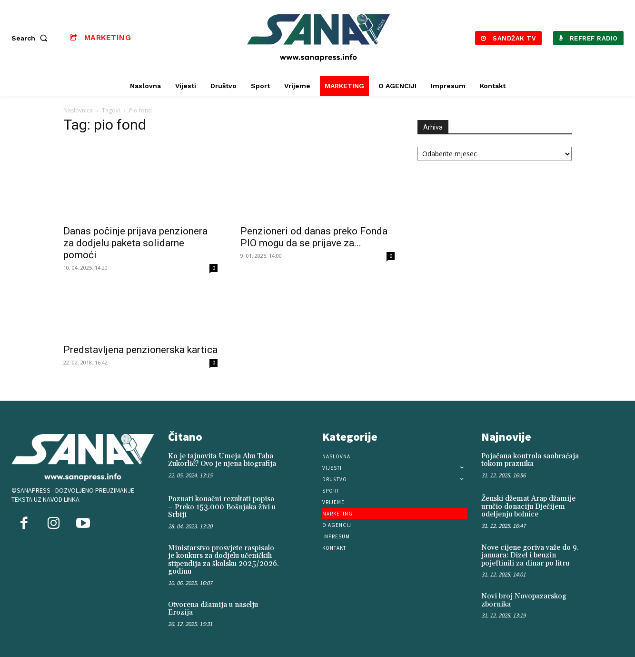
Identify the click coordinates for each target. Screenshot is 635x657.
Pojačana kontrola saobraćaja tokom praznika (530, 460)
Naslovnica (78, 110)
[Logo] (318, 37)
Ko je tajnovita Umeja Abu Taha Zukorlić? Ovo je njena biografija (222, 460)
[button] (31, 38)
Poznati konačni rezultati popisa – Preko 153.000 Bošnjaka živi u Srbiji (222, 507)
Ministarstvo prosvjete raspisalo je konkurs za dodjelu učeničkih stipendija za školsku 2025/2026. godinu (223, 560)
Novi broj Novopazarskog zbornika (523, 600)
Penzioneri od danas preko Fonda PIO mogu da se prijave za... (313, 237)
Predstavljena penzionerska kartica (140, 349)
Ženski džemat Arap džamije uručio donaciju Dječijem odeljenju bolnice (528, 506)
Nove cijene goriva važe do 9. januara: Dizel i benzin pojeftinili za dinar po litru (530, 555)
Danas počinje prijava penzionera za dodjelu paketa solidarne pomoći (135, 243)
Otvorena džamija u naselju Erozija (213, 608)
